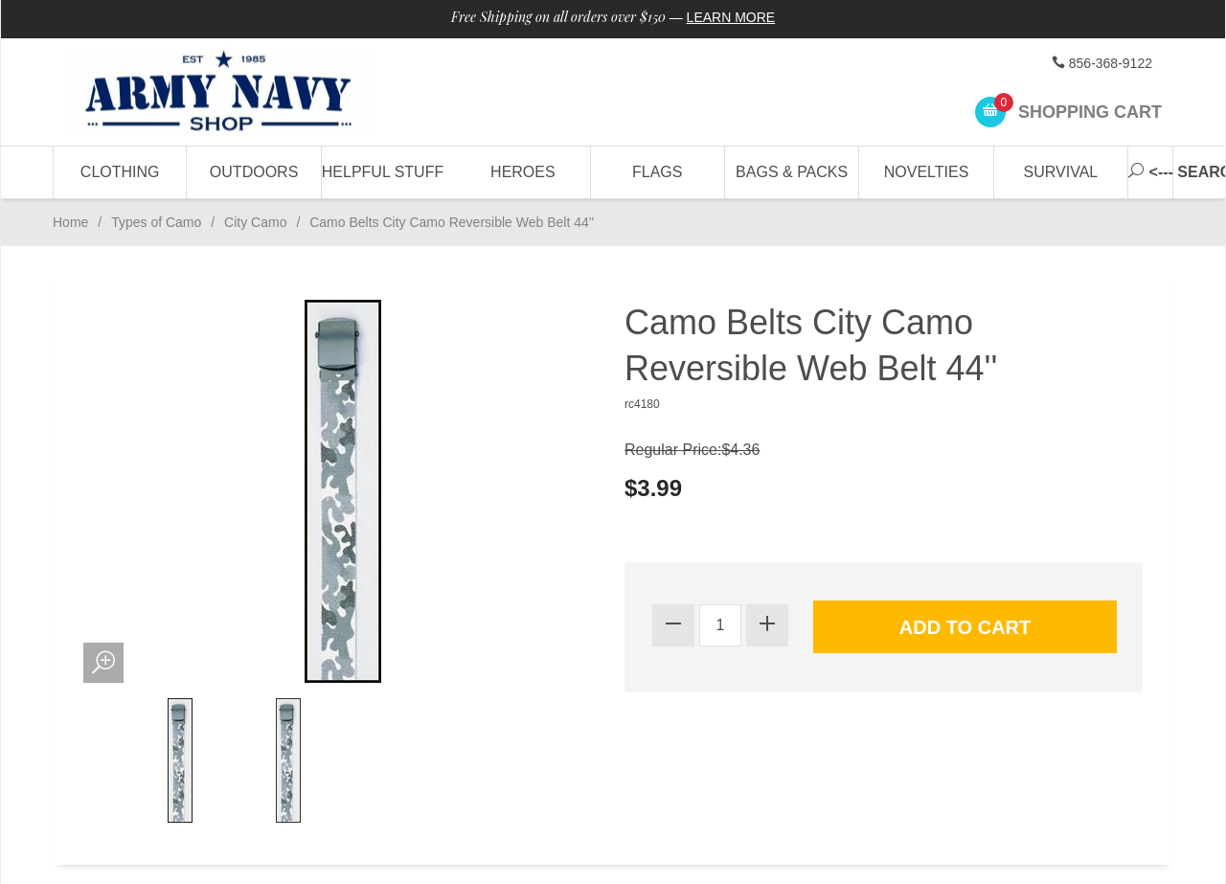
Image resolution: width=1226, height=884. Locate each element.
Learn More (731, 17)
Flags (657, 172)
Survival (1061, 172)
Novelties (926, 172)
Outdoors (254, 172)
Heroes (523, 172)
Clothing (120, 172)
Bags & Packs (792, 172)
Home (70, 222)
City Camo (255, 222)
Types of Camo (156, 222)
